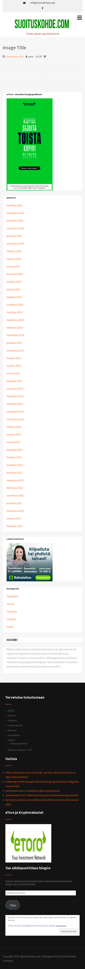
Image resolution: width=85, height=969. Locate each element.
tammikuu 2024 (15, 335)
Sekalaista (12, 596)
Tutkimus (12, 611)
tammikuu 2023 (15, 411)
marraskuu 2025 (15, 243)
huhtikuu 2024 (15, 312)
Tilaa (13, 905)
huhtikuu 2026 (15, 205)
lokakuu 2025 (14, 251)
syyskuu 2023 (14, 365)
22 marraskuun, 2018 (15, 56)
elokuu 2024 (13, 289)
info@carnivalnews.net (42, 2)
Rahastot (12, 730)
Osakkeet (12, 720)
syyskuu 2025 (14, 259)
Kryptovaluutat (15, 725)
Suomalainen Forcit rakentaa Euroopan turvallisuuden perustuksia (41, 795)
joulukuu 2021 (14, 503)
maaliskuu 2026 (15, 213)
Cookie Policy (61, 925)
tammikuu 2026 (15, 228)
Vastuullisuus (14, 735)
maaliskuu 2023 (15, 396)
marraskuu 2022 (15, 419)
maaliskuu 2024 (15, 320)
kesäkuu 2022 (14, 457)
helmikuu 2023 (15, 404)
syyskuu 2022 (14, 434)
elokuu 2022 (13, 442)
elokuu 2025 (13, 266)
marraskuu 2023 (15, 350)
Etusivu (11, 710)
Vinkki (10, 627)
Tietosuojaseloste (18, 743)
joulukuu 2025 (14, 236)
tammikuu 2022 (15, 495)
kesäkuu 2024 (14, 297)
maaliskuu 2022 (15, 480)
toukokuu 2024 (15, 304)
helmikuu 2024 (15, 327)
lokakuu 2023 (14, 358)
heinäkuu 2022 (15, 450)
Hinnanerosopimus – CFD (20, 749)
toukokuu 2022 (15, 465)
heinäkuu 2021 (15, 526)
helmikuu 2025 (15, 274)
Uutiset (11, 740)
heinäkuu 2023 (15, 381)
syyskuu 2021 (14, 518)
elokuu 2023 (13, 373)
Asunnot (12, 715)
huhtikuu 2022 (15, 472)
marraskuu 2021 (15, 511)
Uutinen (11, 619)
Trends (10, 604)
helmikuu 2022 (15, 488)
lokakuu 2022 (14, 426)
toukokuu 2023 (15, 388)
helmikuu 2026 (15, 220)
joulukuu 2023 (14, 343)
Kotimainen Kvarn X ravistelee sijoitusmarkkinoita (32, 791)
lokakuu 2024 (14, 281)
